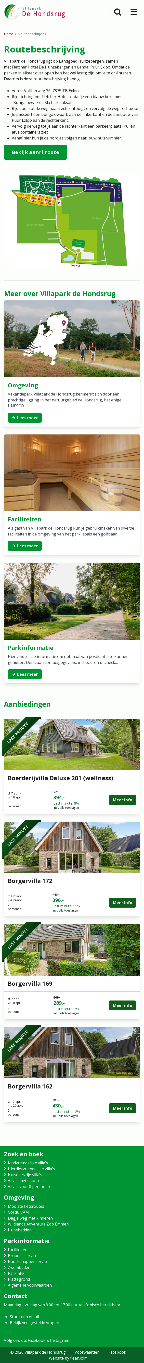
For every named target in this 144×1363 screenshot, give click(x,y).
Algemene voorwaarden (30, 1285)
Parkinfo (16, 1273)
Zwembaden (19, 1267)
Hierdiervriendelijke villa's (31, 1169)
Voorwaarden (87, 1352)
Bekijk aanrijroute (35, 152)
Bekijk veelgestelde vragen (34, 1322)
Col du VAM (18, 1212)
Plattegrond (19, 1279)
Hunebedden (20, 1230)
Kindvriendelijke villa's (28, 1163)
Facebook (117, 1352)
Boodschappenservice (28, 1261)
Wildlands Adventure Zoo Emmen (38, 1224)
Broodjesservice (22, 1255)
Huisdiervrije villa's (25, 1174)
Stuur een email (24, 1316)
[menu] (134, 12)
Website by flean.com (68, 1358)
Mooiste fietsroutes (26, 1206)
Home (9, 34)
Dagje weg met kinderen (30, 1218)
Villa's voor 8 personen (29, 1186)
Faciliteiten (17, 1249)
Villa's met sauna (23, 1180)
